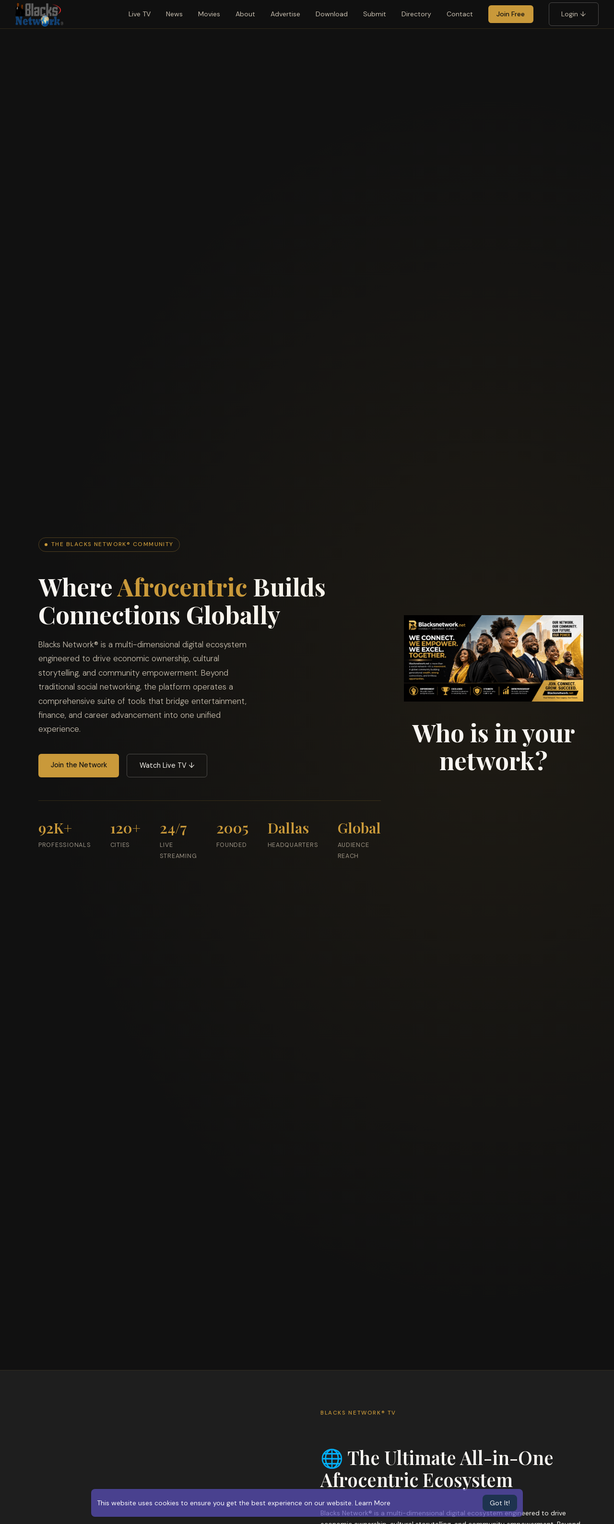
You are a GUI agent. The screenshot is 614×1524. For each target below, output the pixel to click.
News (174, 14)
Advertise (285, 14)
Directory (416, 14)
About (245, 14)
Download (332, 14)
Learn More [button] (372, 1503)
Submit (374, 14)
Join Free (510, 14)
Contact (460, 14)
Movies (209, 14)
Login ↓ (573, 14)
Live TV (140, 14)
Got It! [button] (500, 1503)
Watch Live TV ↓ (167, 765)
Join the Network (79, 765)
